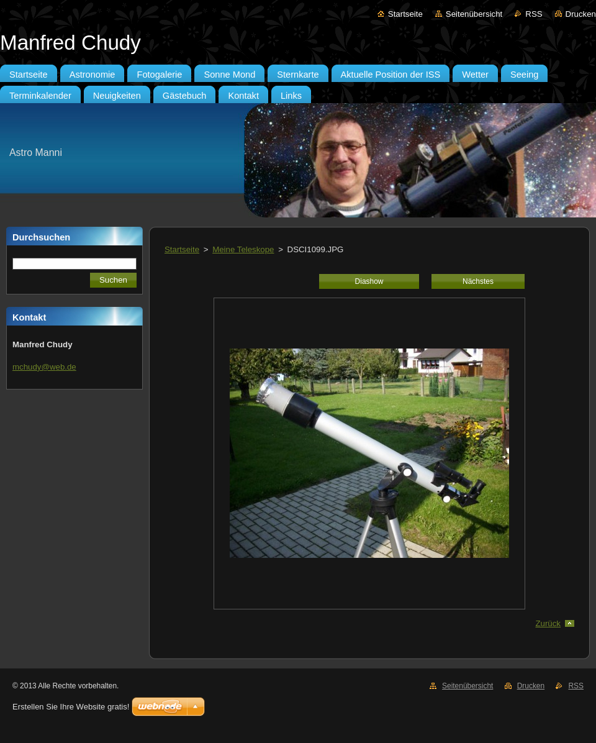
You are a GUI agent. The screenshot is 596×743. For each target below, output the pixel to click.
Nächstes (478, 281)
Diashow (369, 281)
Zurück (548, 623)
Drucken (581, 14)
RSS (533, 14)
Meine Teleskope (243, 249)
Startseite (405, 14)
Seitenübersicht (474, 14)
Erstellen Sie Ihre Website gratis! (70, 706)
